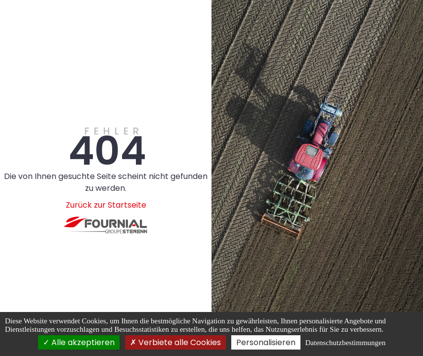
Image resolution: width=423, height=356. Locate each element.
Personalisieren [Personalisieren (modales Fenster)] (266, 342)
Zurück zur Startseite (106, 205)
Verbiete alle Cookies (175, 342)
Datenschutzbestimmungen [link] (345, 343)
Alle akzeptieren (79, 342)
